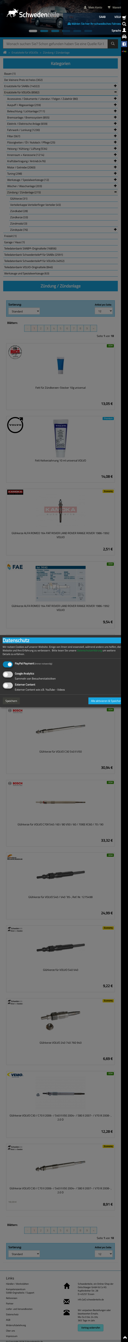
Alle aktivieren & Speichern (107, 701)
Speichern (11, 701)
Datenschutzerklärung (89, 650)
